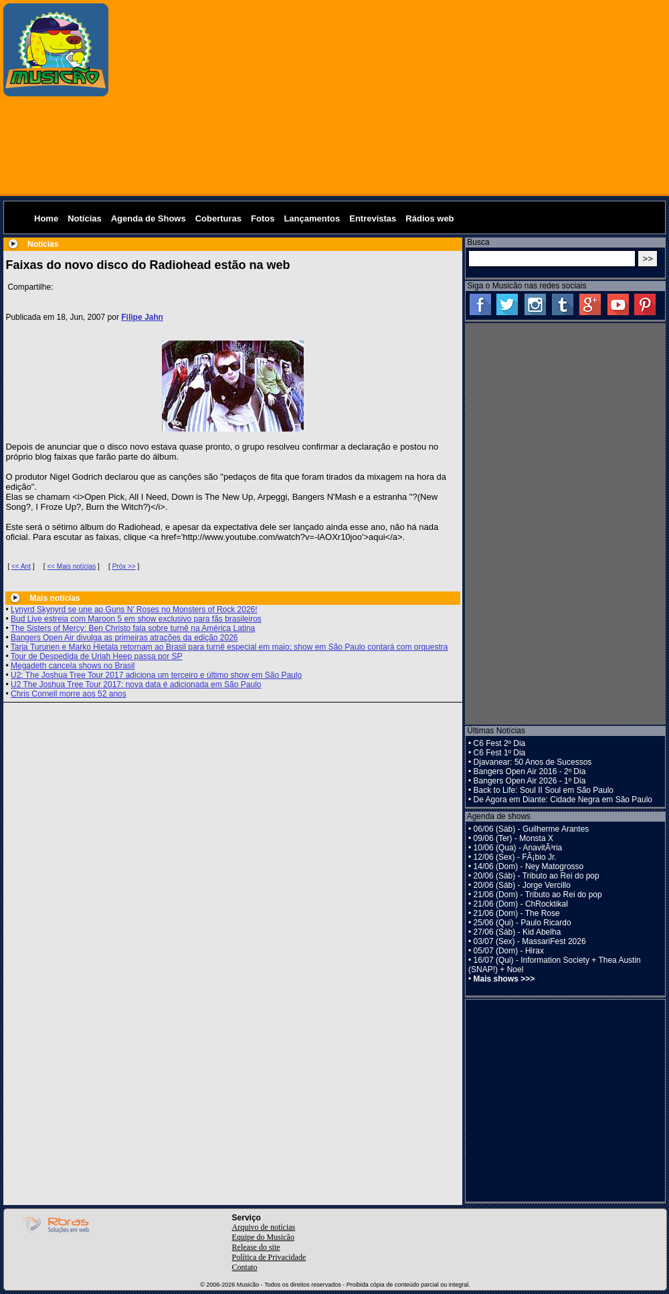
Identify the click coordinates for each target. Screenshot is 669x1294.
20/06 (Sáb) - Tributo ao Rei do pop (536, 876)
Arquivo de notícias (264, 1227)
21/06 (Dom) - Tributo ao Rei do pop (538, 894)
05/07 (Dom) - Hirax (509, 950)
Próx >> (124, 566)
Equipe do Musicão (263, 1237)
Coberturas (218, 218)
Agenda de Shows (148, 218)
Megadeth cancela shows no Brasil (72, 665)
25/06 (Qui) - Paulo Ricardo (522, 922)
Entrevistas (372, 218)
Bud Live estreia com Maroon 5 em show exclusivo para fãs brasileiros (136, 619)
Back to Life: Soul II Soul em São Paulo (543, 790)
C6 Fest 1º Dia (500, 752)
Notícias (85, 218)
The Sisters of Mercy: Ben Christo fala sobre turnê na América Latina (133, 628)
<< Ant (21, 566)
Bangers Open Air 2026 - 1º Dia (530, 780)
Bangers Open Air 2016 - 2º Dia (530, 771)
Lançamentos (312, 218)
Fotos (262, 218)
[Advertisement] (389, 97)
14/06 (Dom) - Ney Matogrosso (529, 866)
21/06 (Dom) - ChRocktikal (521, 904)
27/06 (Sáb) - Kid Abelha (517, 932)
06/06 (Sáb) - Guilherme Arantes (531, 829)
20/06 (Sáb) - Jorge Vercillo (522, 885)
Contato (245, 1267)
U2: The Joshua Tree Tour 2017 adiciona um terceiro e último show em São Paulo (156, 675)
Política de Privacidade (269, 1257)
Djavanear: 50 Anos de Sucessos (533, 762)
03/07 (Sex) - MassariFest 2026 (530, 941)
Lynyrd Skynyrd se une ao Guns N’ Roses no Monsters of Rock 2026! (134, 609)
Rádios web (429, 218)
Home (46, 218)
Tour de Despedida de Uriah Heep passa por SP (97, 656)
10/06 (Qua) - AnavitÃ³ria (518, 847)
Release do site (256, 1247)
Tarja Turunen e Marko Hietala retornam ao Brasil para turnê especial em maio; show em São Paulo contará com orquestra (229, 647)
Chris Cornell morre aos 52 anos (68, 694)
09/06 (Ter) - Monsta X (513, 838)
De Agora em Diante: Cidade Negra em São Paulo (563, 799)
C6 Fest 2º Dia (500, 743)
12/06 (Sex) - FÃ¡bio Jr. (515, 857)
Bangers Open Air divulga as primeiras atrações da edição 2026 (124, 637)
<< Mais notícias (71, 566)
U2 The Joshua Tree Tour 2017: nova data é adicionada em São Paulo (136, 684)
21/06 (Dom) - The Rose (517, 913)
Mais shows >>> (504, 979)
